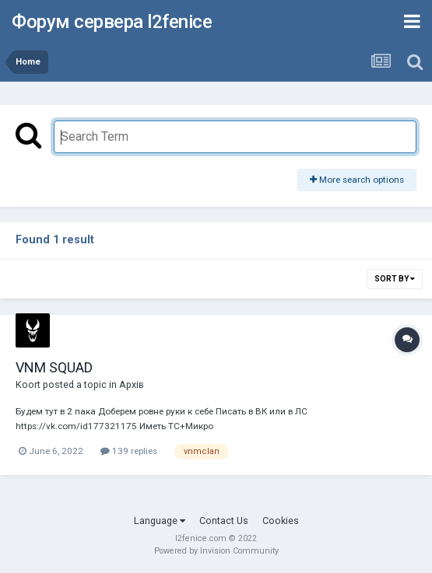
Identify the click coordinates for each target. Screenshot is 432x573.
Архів (131, 384)
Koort (28, 384)
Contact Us (223, 520)
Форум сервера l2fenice (112, 22)
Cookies (280, 520)
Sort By (394, 278)
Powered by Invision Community (216, 551)
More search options (357, 179)
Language (159, 520)
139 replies (128, 450)
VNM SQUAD (54, 367)
